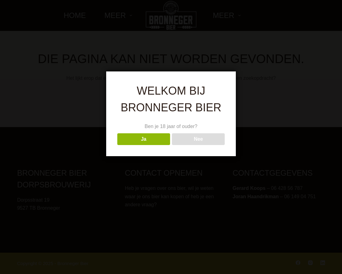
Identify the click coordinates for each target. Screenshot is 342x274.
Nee (198, 139)
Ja (143, 139)
